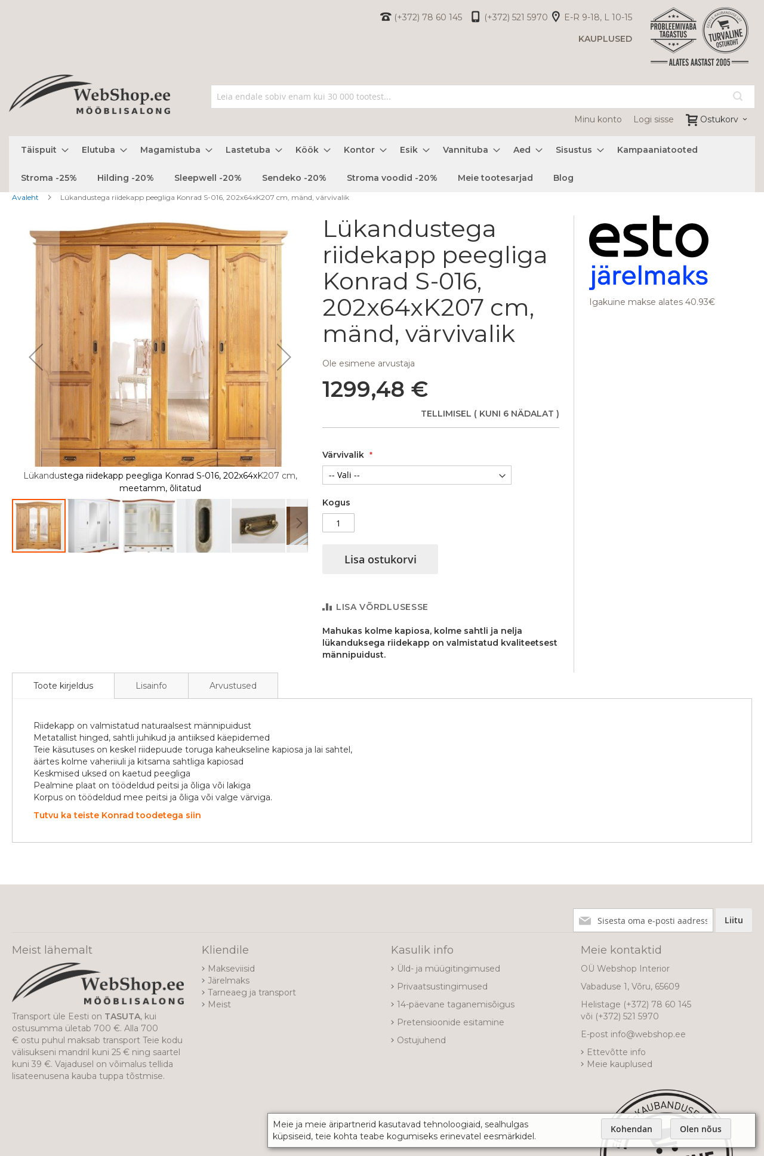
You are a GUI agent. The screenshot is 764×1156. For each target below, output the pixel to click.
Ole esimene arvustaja (368, 363)
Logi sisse (653, 119)
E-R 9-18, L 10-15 (598, 17)
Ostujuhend (421, 1040)
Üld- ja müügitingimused (448, 968)
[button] (36, 356)
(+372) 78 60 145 (428, 17)
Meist (219, 1004)
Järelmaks (228, 980)
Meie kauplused (619, 1064)
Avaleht (25, 197)
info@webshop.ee (648, 1034)
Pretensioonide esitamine (450, 1022)
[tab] (63, 686)
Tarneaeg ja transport (252, 992)
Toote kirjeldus (63, 685)
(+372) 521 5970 (516, 17)
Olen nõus (701, 1129)
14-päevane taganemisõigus (456, 1004)
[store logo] (89, 107)
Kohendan (631, 1129)
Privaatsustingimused (442, 986)
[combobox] (483, 97)
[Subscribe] (734, 920)
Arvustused (233, 685)
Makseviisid (231, 968)
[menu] (382, 164)
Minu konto (598, 119)
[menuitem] (41, 150)
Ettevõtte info (616, 1052)
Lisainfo (151, 685)
